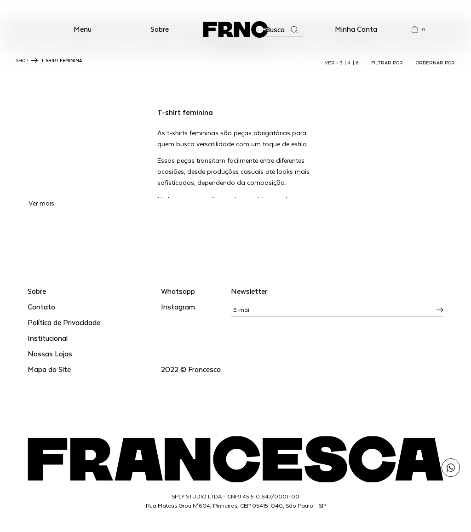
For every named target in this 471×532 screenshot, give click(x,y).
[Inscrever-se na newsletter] (440, 310)
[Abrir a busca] (281, 29)
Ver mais (41, 203)
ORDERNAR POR (435, 62)
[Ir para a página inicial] (235, 29)
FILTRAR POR (387, 62)
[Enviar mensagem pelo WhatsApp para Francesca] (451, 467)
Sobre (159, 28)
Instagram (178, 306)
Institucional (48, 337)
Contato (41, 306)
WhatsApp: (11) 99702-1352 (235, 8)
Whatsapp (178, 291)
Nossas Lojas (50, 353)
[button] (82, 29)
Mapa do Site (49, 369)
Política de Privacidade (64, 322)
